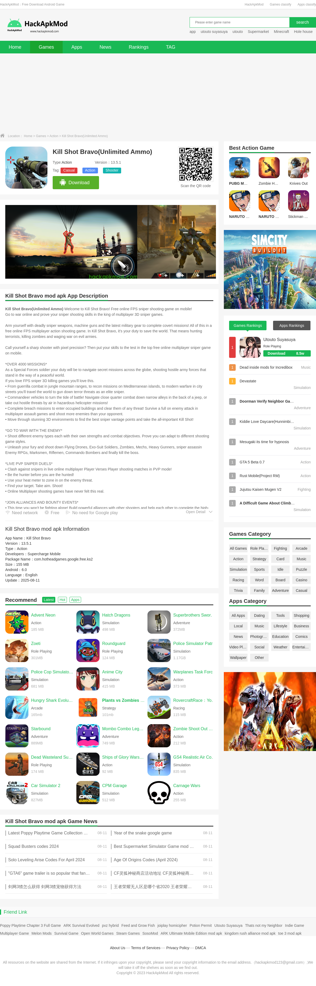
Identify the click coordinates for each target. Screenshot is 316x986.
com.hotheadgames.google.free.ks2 (63, 559)
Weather (281, 647)
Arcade (301, 548)
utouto (238, 31)
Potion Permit (201, 925)
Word (259, 580)
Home (15, 47)
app (193, 31)
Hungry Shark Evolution (52, 700)
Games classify (280, 4)
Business (301, 626)
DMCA (200, 948)
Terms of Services (145, 948)
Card (280, 559)
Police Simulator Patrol (194, 643)
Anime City (112, 672)
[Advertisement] (158, 93)
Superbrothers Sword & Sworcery (194, 615)
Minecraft (281, 31)
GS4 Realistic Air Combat (194, 757)
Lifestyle (280, 626)
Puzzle (301, 569)
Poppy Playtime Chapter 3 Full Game (30, 925)
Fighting (280, 548)
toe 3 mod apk (290, 933)
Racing (238, 580)
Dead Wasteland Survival (52, 757)
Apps (76, 47)
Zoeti (36, 643)
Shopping (301, 615)
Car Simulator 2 (45, 785)
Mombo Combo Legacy (123, 729)
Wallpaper (238, 657)
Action (54, 136)
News (105, 47)
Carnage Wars (186, 785)
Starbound (41, 729)
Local (238, 626)
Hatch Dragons (116, 615)
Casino (301, 580)
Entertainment (301, 647)
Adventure (280, 590)
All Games (238, 548)
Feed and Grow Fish (138, 925)
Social (259, 647)
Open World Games (97, 933)
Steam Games (128, 933)
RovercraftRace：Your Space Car (194, 700)
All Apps (238, 615)
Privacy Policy (177, 948)
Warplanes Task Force (194, 672)
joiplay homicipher (172, 925)
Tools (280, 615)
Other (259, 657)
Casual (69, 170)
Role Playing (259, 548)
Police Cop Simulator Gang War (52, 672)
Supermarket (258, 31)
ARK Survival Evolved (81, 925)
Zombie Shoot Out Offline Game (194, 729)
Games (46, 47)
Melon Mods (42, 933)
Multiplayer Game (14, 933)
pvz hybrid (110, 925)
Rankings (139, 47)
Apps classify (307, 4)
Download (74, 183)
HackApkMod (254, 4)
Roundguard (113, 643)
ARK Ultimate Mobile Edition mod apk (191, 933)
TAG (170, 47)
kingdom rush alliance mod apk (250, 933)
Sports (259, 569)
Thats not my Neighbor (264, 925)
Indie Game (294, 925)
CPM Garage (114, 785)
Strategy (259, 559)
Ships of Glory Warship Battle (123, 757)
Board (280, 580)
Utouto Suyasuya (279, 339)
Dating (259, 615)
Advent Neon (43, 615)
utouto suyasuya (214, 31)
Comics (301, 636)
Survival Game (66, 933)
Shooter (112, 170)
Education (280, 636)
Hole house (304, 31)
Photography (259, 636)
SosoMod (150, 933)
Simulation (238, 569)
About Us (117, 948)
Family (259, 590)
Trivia (238, 590)
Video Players (238, 647)
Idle (281, 569)
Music (302, 559)
